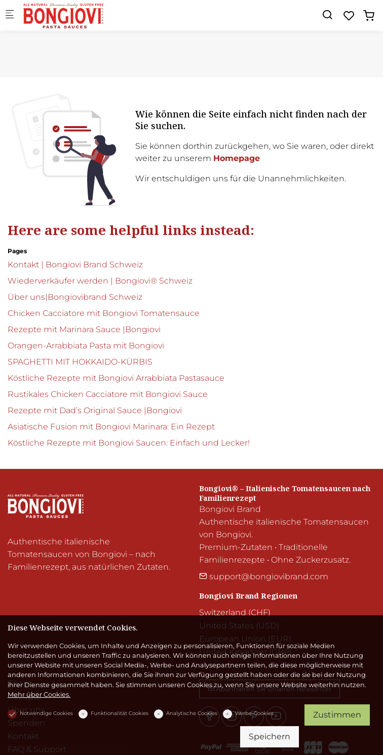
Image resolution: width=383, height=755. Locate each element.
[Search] (327, 15)
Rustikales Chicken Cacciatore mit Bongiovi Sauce (108, 394)
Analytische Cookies (191, 713)
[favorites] (349, 16)
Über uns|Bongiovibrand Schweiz (75, 297)
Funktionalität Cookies (119, 713)
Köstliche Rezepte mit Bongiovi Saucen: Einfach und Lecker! (129, 443)
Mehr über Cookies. (39, 694)
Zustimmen (337, 715)
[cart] (369, 16)
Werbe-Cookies (254, 713)
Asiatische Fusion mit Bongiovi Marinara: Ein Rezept (111, 426)
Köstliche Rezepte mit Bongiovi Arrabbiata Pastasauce (116, 378)
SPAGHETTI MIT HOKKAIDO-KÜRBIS (80, 362)
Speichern (269, 736)
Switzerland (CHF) (235, 612)
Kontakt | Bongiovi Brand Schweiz (75, 264)
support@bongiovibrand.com (263, 576)
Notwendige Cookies (46, 713)
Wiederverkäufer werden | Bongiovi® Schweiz (100, 281)
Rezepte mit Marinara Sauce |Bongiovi (84, 329)
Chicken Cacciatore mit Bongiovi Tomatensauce (104, 313)
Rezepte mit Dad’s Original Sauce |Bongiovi (95, 410)
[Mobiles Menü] (9, 15)
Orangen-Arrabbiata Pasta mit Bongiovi (86, 345)
